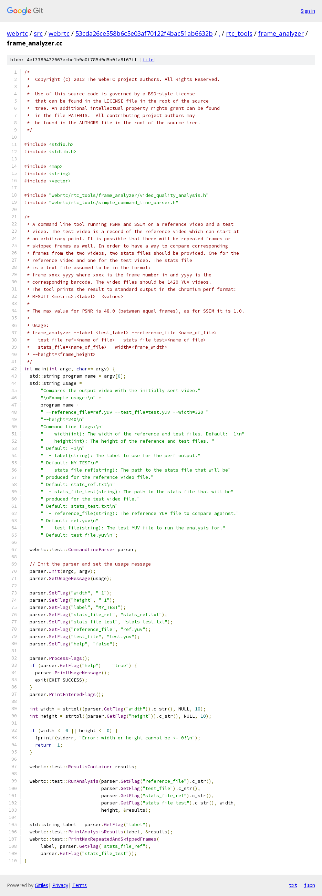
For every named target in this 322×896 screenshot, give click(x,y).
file (148, 60)
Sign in (308, 11)
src (38, 33)
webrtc (17, 33)
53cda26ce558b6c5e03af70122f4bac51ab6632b (144, 33)
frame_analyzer (281, 33)
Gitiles (41, 885)
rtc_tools (239, 33)
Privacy (60, 885)
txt (293, 885)
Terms (79, 885)
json (309, 885)
